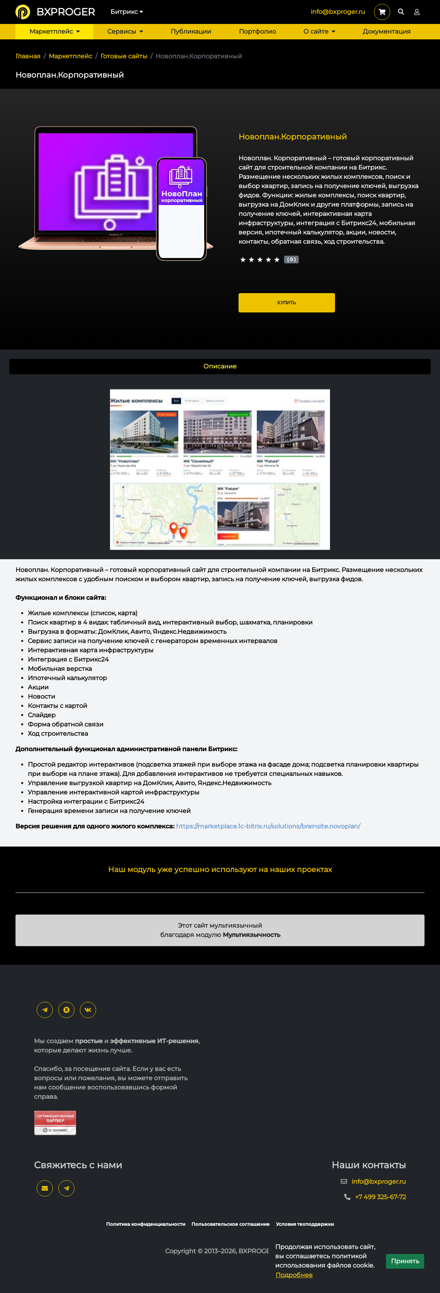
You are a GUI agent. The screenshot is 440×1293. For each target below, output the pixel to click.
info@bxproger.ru (338, 11)
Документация (387, 31)
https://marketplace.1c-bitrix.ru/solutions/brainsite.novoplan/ (268, 826)
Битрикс (126, 11)
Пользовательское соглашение (230, 1224)
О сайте (319, 31)
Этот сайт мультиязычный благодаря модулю (220, 930)
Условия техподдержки (305, 1224)
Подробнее (294, 1275)
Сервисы (125, 31)
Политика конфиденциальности (145, 1224)
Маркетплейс (54, 31)
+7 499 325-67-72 (380, 1197)
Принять (405, 1261)
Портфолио (257, 31)
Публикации (191, 31)
